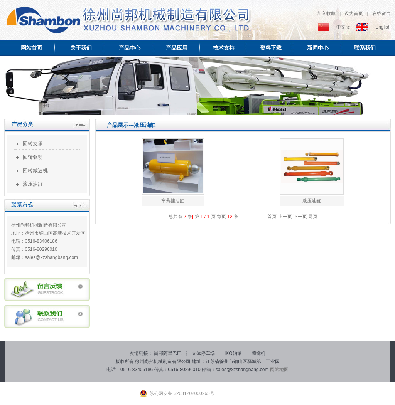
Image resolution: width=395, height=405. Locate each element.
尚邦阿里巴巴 (168, 353)
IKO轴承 (234, 353)
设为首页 (353, 13)
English (382, 27)
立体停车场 (204, 353)
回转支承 (33, 143)
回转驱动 (33, 157)
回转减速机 (35, 170)
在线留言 (381, 13)
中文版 (343, 27)
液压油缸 (33, 184)
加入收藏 (326, 13)
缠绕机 (258, 353)
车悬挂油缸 (172, 200)
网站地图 (279, 369)
